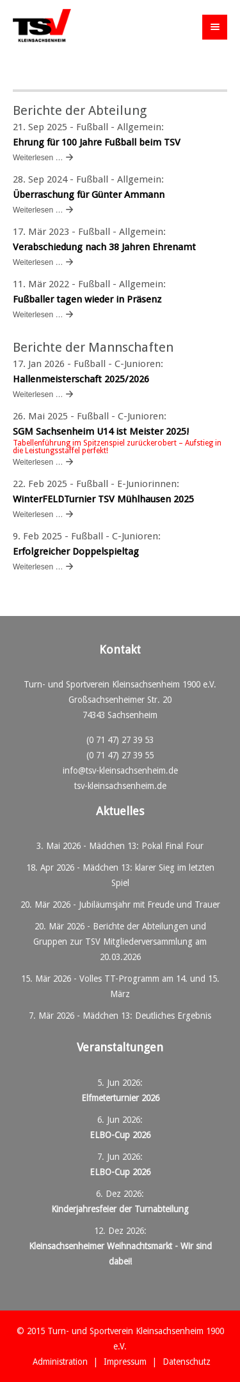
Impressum (125, 1361)
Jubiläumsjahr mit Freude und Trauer (149, 904)
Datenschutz (187, 1361)
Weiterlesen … (38, 157)
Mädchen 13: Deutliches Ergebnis (147, 1015)
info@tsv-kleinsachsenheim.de (120, 770)
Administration (60, 1361)
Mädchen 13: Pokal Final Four (146, 846)
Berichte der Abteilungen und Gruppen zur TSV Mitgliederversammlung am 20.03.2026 (120, 941)
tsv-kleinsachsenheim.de (120, 786)
